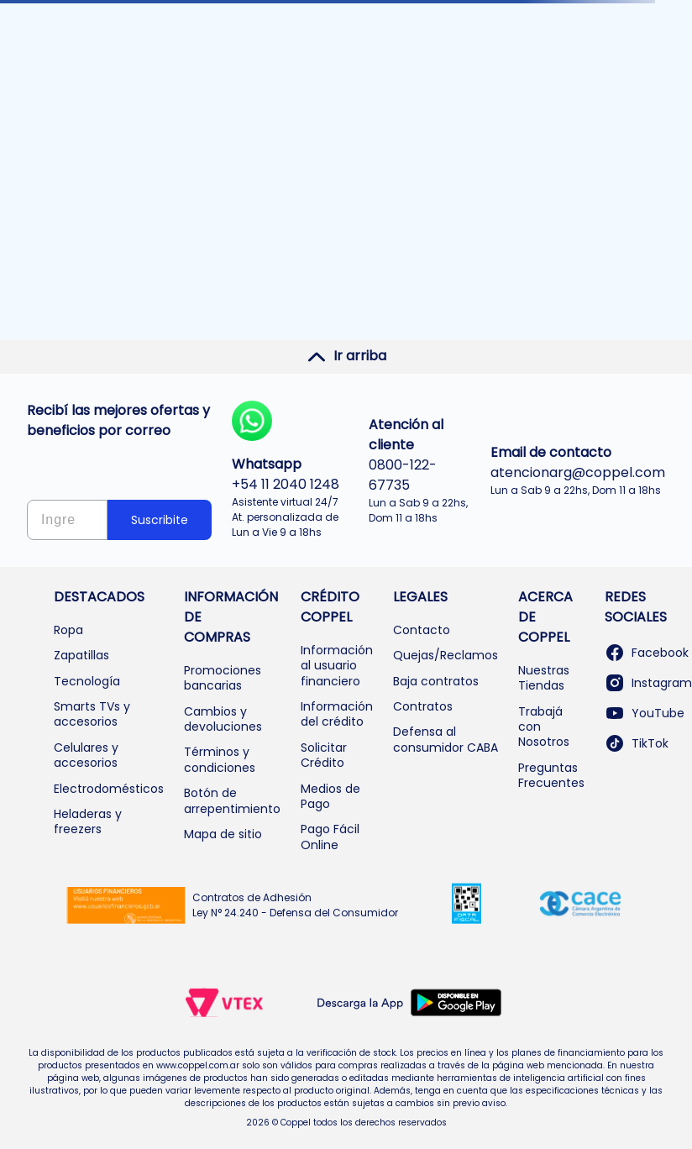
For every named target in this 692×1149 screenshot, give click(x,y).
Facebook (647, 653)
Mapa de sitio (223, 834)
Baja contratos (436, 681)
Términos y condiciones (219, 759)
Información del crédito (337, 714)
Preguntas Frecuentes (551, 775)
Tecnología (87, 681)
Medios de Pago (330, 796)
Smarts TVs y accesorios (92, 714)
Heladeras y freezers (88, 821)
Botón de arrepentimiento (232, 800)
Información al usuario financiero (337, 666)
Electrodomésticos (109, 788)
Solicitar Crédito (324, 755)
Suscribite (159, 520)
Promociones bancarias (222, 678)
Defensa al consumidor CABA (445, 739)
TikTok (636, 743)
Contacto (421, 630)
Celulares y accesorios (86, 755)
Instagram (648, 683)
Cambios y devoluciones (223, 719)
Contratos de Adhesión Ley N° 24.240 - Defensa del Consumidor (295, 905)
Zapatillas (81, 655)
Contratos (423, 706)
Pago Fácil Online (330, 837)
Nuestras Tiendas (543, 678)
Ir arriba (346, 356)
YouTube (644, 713)
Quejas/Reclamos (445, 655)
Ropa (68, 630)
